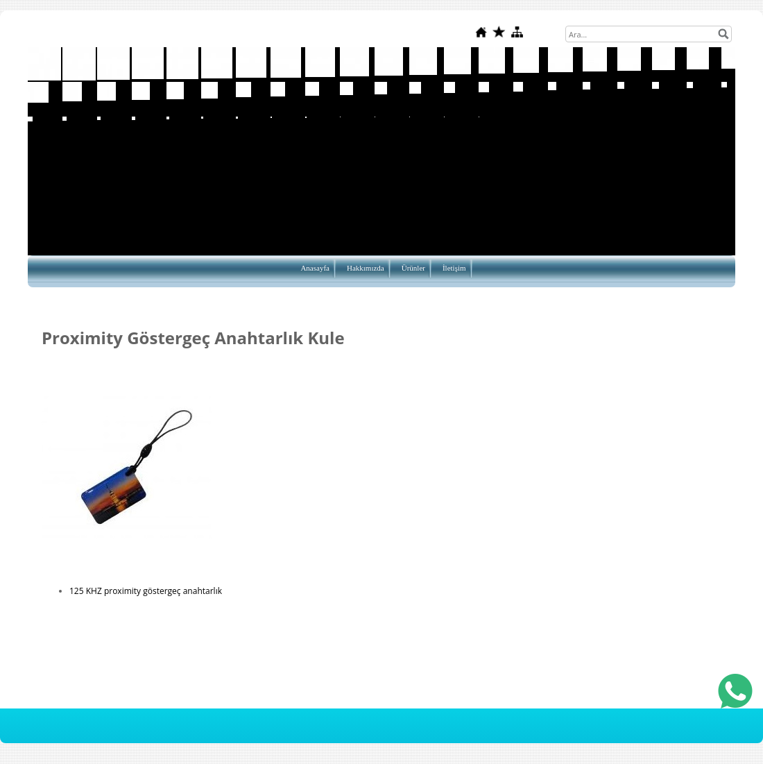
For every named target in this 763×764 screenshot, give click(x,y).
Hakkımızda (365, 268)
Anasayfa (314, 268)
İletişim (454, 268)
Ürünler (413, 268)
